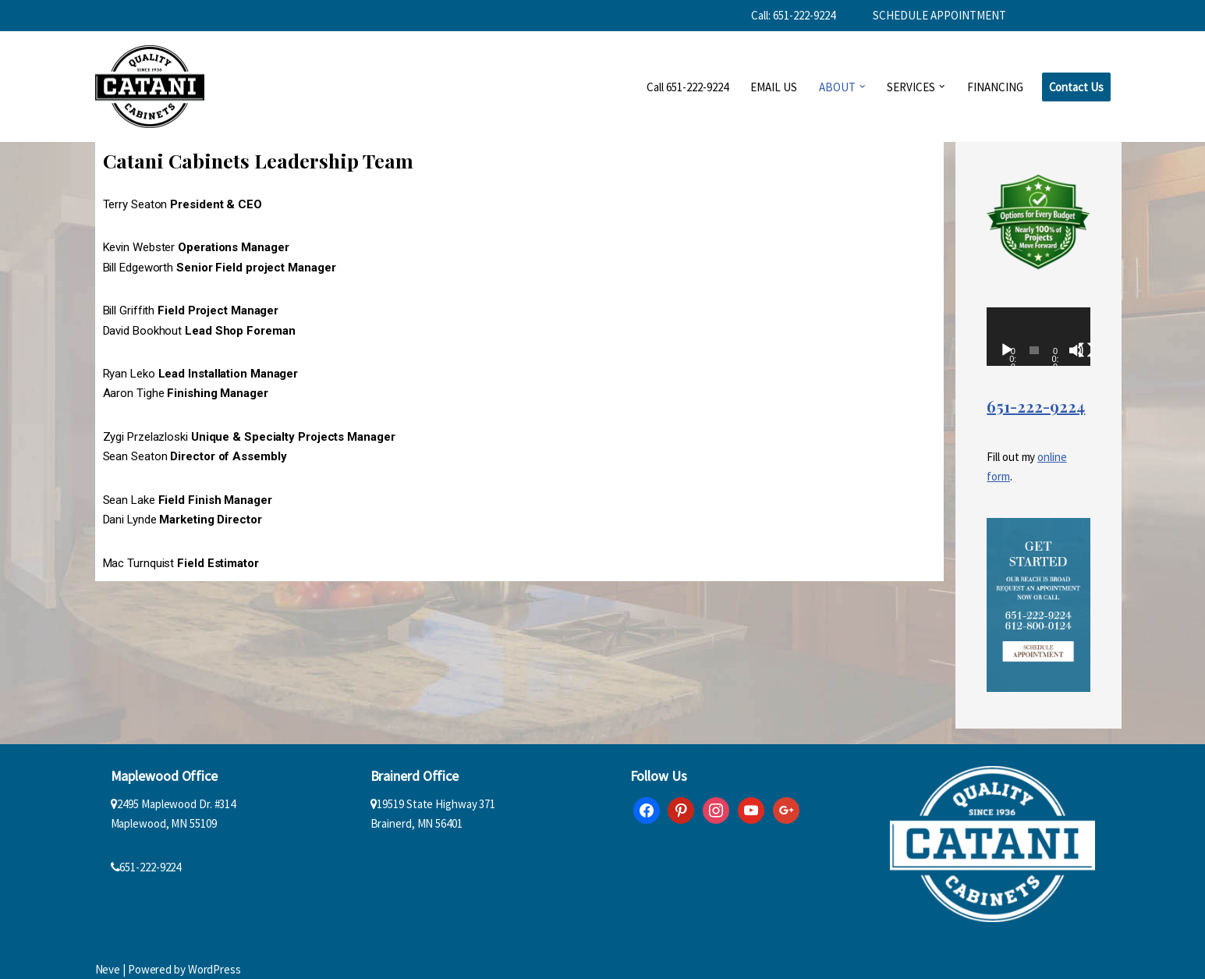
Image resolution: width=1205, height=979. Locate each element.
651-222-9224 (1036, 406)
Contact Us (1076, 87)
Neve (108, 969)
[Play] (1007, 350)
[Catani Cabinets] (149, 86)
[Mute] (1076, 350)
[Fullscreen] (1085, 350)
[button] (862, 86)
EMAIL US (773, 87)
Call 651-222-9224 (687, 87)
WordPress (214, 969)
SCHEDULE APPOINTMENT (939, 15)
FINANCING (995, 87)
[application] (1038, 336)
